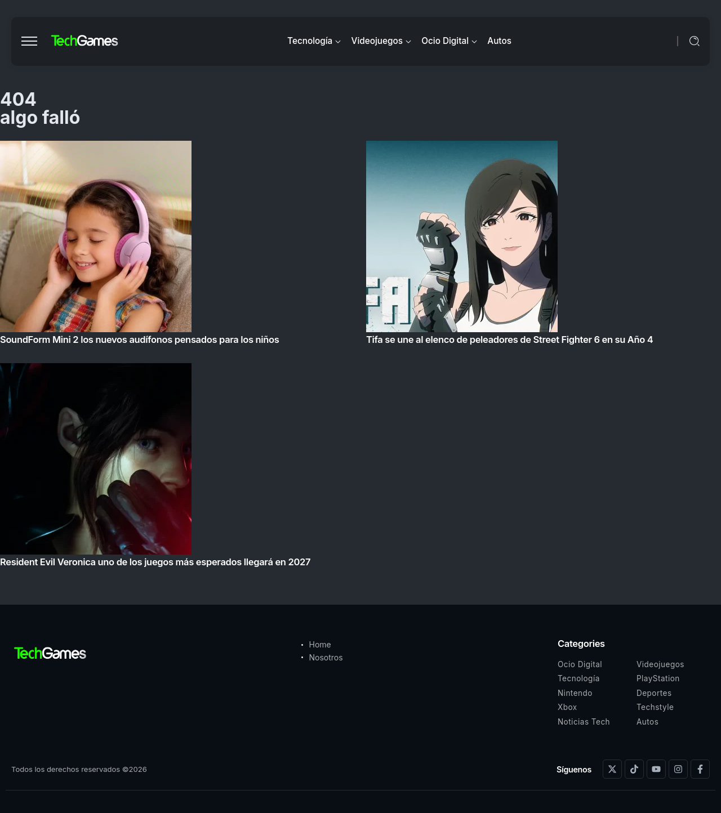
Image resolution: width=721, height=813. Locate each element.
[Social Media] (612, 769)
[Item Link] (360, 357)
